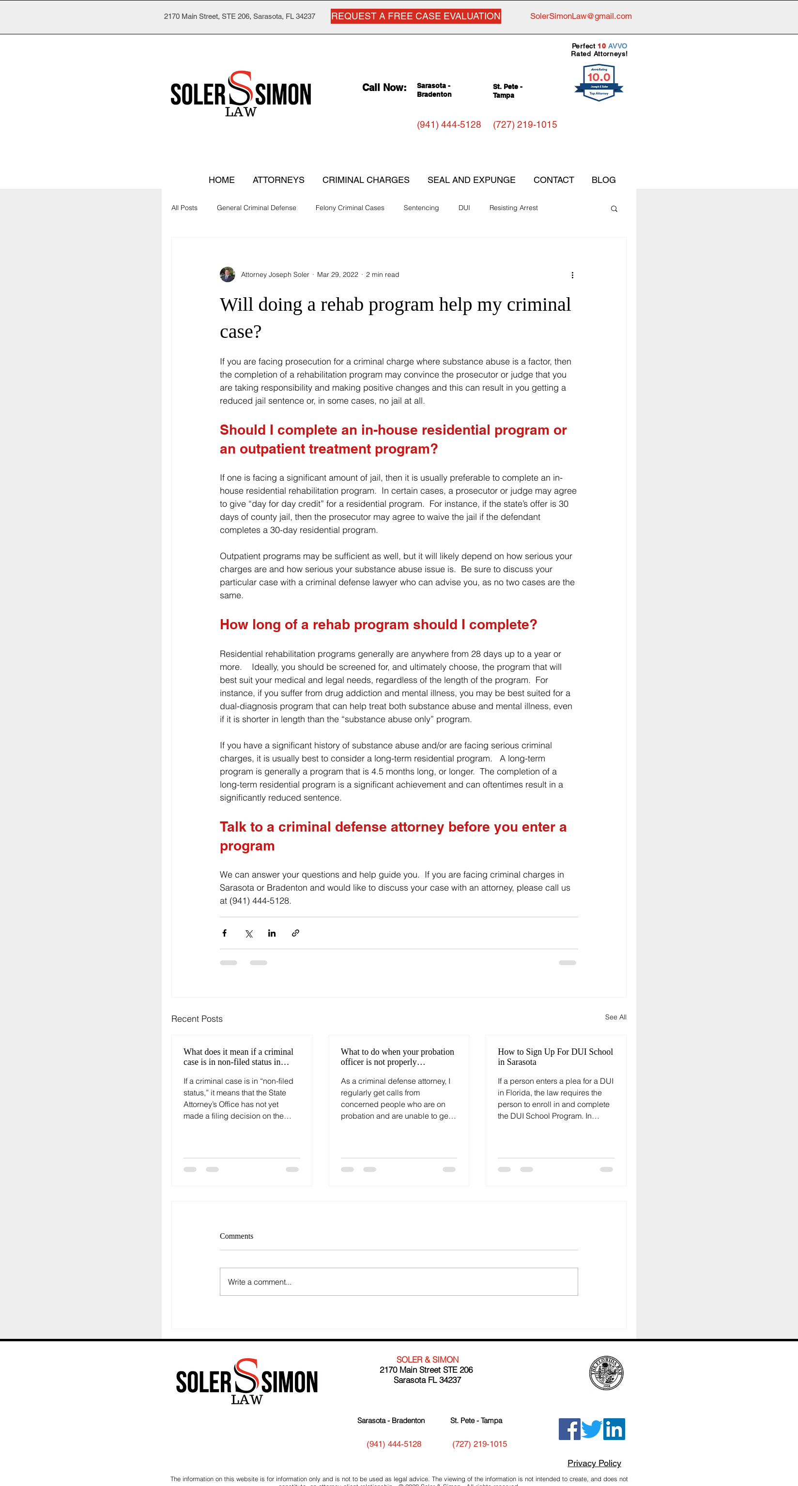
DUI (464, 207)
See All (616, 1017)
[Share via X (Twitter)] (248, 933)
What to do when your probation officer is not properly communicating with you (397, 1057)
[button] (614, 208)
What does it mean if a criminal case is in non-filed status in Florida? (238, 1057)
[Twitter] (592, 1429)
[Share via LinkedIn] (271, 933)
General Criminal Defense (256, 207)
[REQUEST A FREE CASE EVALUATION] (416, 16)
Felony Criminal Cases (350, 207)
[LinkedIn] (614, 1429)
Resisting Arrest (514, 207)
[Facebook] (570, 1429)
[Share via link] (295, 933)
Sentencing (421, 207)
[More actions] (572, 274)
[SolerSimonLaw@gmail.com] (581, 16)
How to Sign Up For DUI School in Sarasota (555, 1057)
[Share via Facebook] (224, 933)
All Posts (184, 207)
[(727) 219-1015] (525, 124)
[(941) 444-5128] (449, 124)
